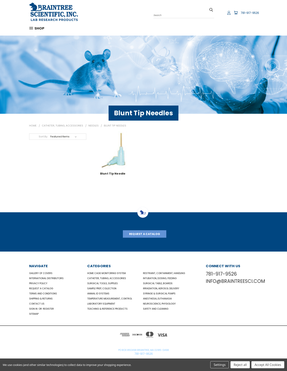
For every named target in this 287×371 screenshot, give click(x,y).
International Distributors (46, 278)
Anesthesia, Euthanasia (157, 298)
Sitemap (34, 313)
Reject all (240, 365)
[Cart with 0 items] (236, 13)
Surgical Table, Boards (158, 283)
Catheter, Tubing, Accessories (106, 278)
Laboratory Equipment (101, 303)
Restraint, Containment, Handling (164, 273)
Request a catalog (41, 288)
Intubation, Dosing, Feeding (160, 278)
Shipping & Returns (41, 298)
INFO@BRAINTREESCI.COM (235, 281)
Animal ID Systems (98, 293)
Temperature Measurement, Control (109, 298)
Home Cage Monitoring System (106, 273)
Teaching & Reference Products (107, 308)
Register (48, 308)
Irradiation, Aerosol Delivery (161, 288)
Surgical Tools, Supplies (102, 283)
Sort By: (43, 136)
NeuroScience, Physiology (159, 303)
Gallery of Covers (40, 273)
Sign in (33, 308)
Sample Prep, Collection (101, 288)
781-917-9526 (250, 13)
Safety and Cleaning (155, 308)
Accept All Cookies (268, 365)
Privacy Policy (38, 283)
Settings (220, 365)
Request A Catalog (144, 234)
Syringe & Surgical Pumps (159, 293)
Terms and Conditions (43, 293)
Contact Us (36, 303)
